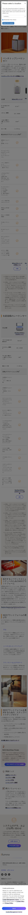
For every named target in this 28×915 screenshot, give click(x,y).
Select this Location (8, 23)
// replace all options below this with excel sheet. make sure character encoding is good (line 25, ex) (14, 16)
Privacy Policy (9, 903)
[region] (14, 900)
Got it (14, 908)
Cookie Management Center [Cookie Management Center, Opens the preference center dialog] (14, 912)
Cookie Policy (20, 901)
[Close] (25, 3)
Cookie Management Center (11, 899)
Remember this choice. (9, 19)
